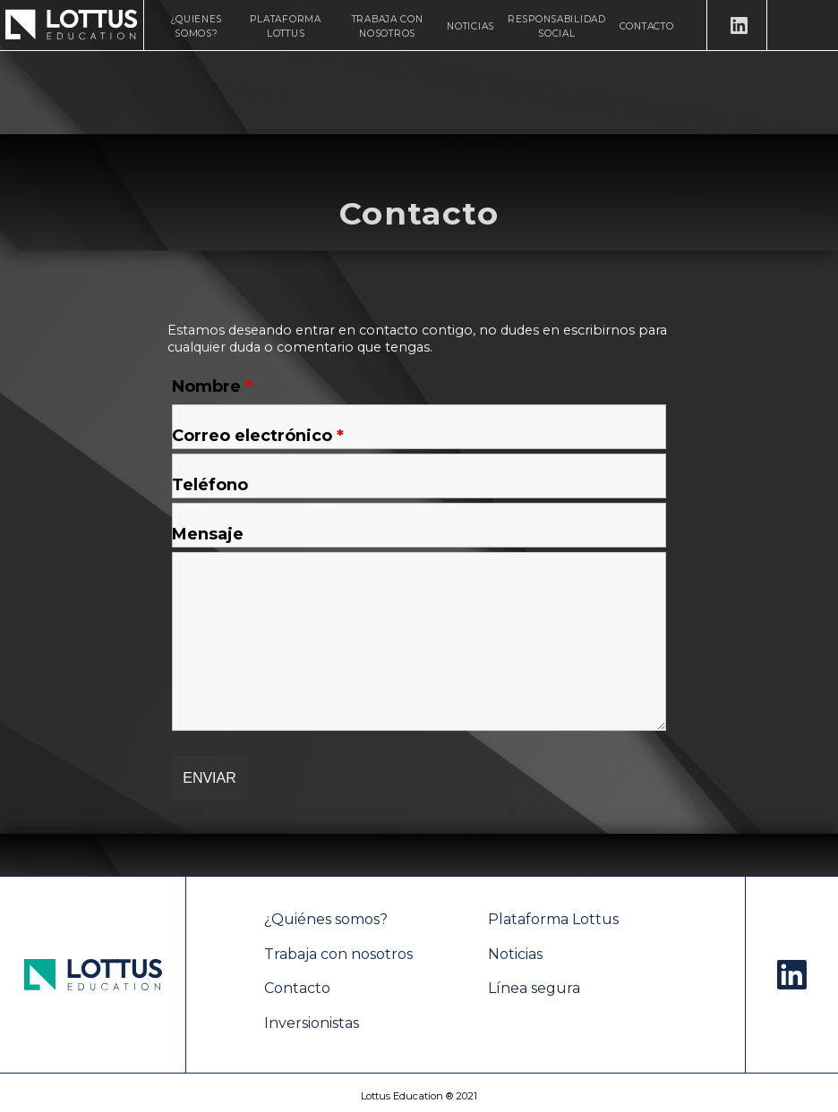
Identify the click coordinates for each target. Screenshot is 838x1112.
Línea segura (534, 988)
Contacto (647, 26)
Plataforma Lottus (553, 919)
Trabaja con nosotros (338, 954)
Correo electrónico (258, 436)
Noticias (470, 26)
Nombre (212, 386)
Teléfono (210, 485)
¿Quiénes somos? (326, 919)
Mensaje (208, 534)
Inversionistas (311, 1022)
